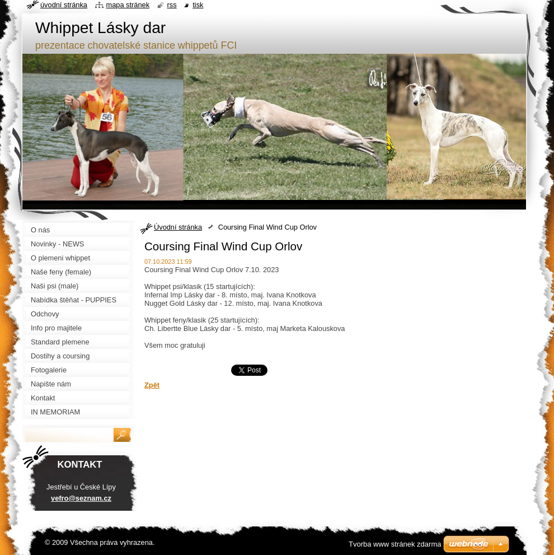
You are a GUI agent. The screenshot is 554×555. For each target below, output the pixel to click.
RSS (172, 5)
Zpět (151, 385)
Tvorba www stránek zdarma (395, 544)
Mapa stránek (128, 5)
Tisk (198, 5)
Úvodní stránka (178, 227)
